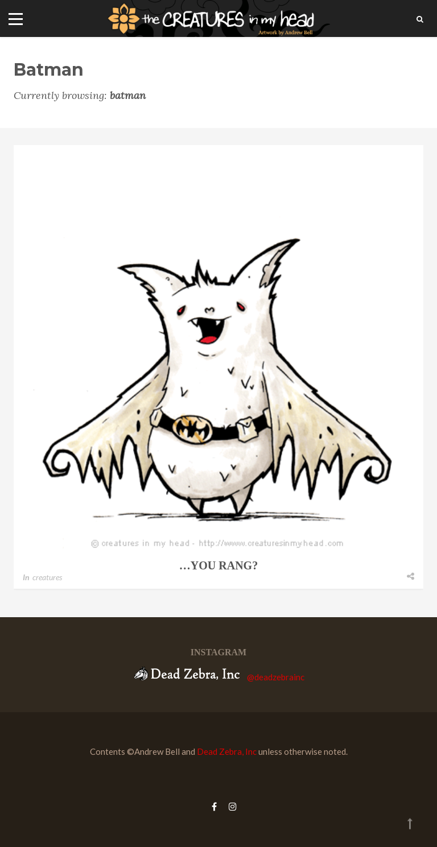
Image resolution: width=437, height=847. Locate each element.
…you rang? (218, 565)
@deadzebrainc (275, 677)
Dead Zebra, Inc (227, 751)
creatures (47, 577)
